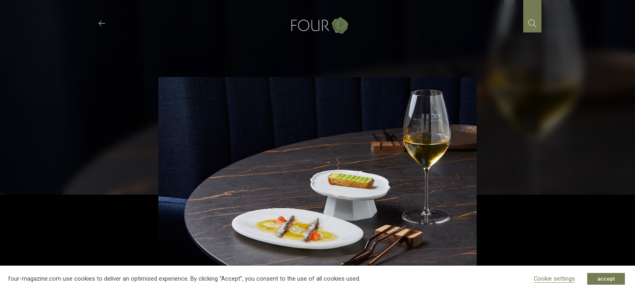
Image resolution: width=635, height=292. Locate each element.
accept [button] (606, 279)
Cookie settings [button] (554, 278)
